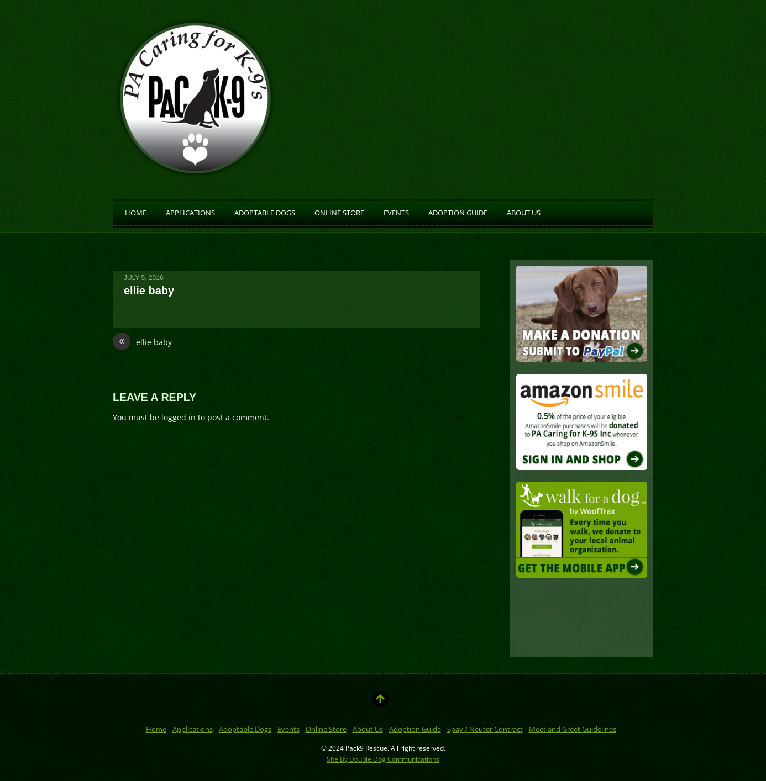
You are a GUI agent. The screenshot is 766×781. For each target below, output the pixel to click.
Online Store (339, 212)
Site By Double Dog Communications (383, 758)
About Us (524, 212)
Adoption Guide (457, 212)
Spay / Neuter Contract (485, 729)
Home (135, 212)
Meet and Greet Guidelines (572, 729)
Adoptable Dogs (264, 212)
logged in (178, 417)
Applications (190, 212)
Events (396, 212)
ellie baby (142, 342)
